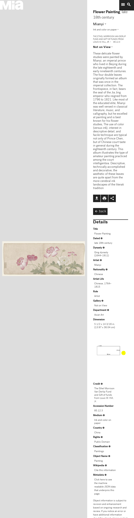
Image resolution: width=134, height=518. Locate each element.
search (129, 4)
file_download (97, 198)
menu (123, 4)
